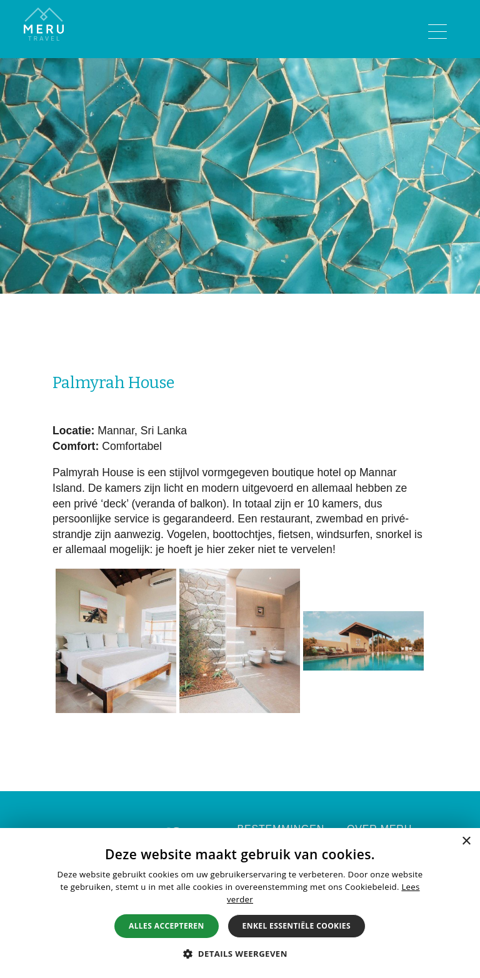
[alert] (240, 903)
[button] (240, 953)
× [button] (466, 841)
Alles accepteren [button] (166, 926)
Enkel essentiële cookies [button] (296, 926)
